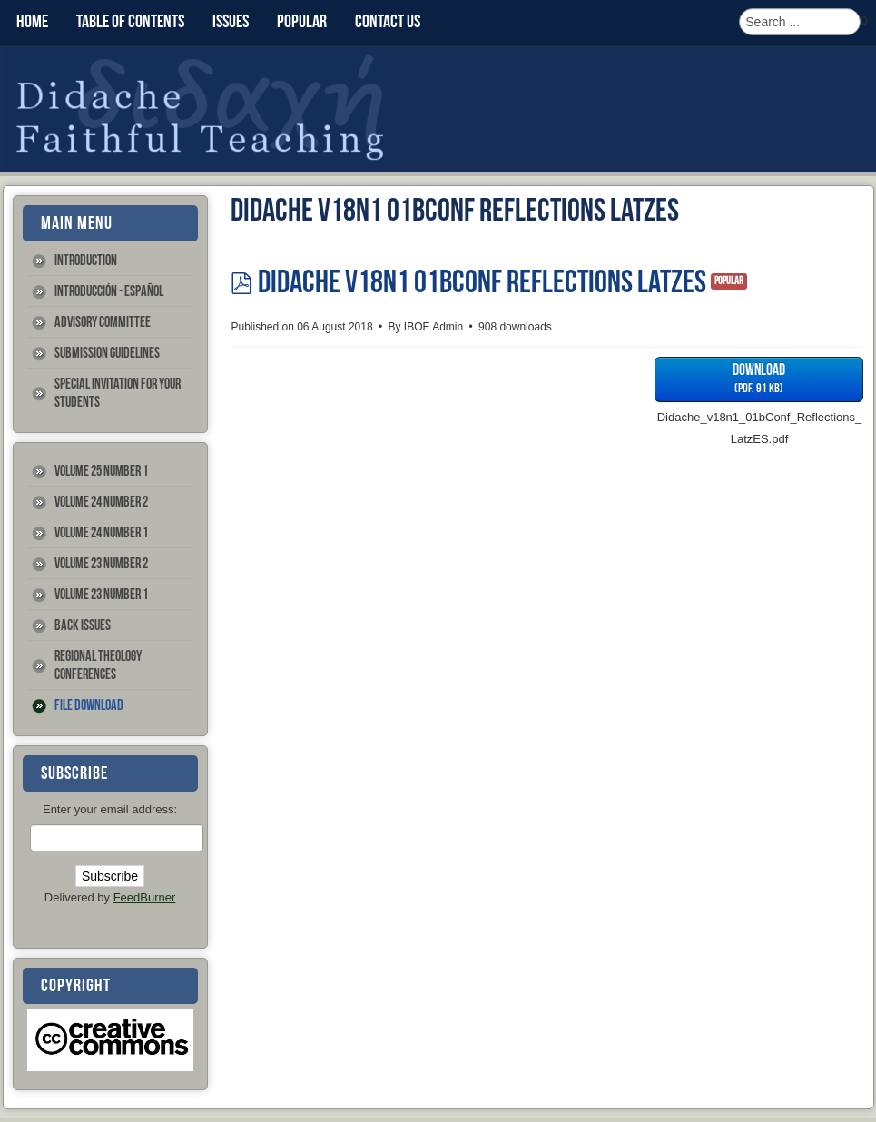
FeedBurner (144, 897)
